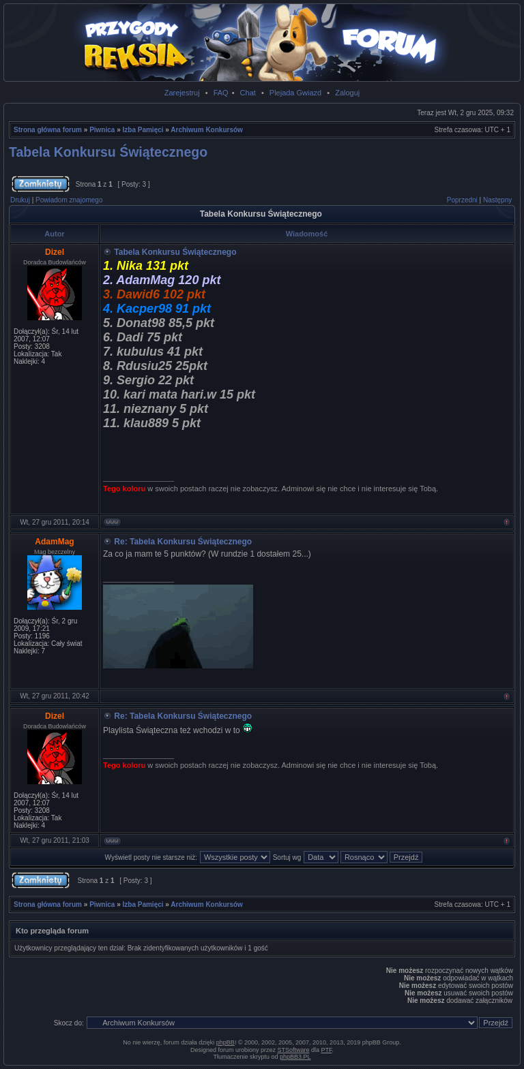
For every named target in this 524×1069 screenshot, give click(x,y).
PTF (326, 1050)
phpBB (225, 1042)
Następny (497, 200)
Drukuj (20, 200)
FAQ (221, 93)
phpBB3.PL (295, 1056)
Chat (248, 93)
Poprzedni (462, 200)
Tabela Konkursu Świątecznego (108, 151)
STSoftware (294, 1050)
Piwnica (102, 130)
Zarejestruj (182, 93)
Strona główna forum (48, 130)
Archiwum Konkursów (207, 130)
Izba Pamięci (143, 130)
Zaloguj (347, 93)
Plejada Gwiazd (295, 93)
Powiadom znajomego (68, 200)
